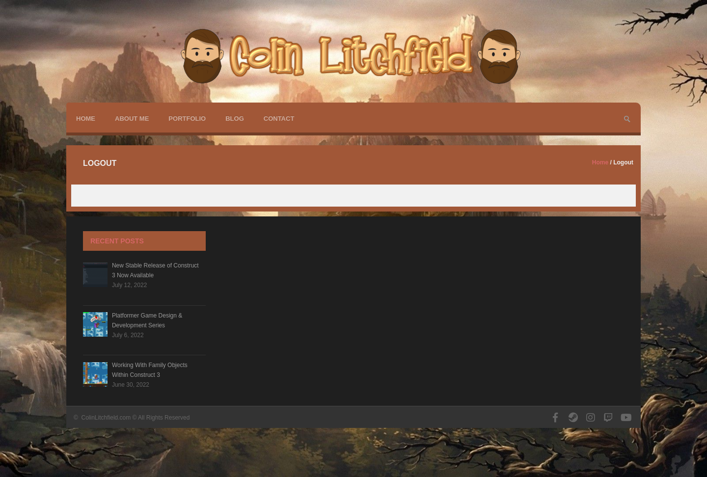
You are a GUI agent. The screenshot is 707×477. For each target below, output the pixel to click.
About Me (132, 118)
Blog (234, 118)
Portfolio (187, 118)
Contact (279, 118)
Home (85, 118)
